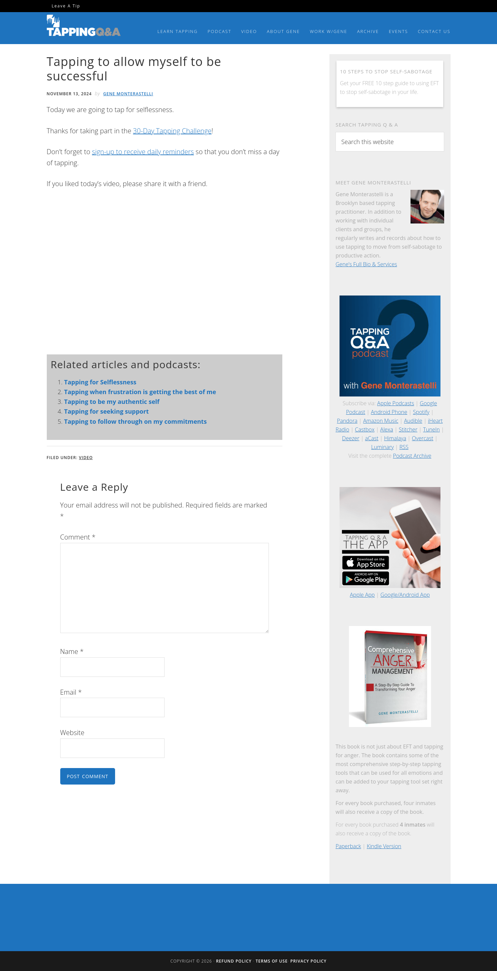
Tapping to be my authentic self (111, 401)
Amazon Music (380, 420)
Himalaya (395, 438)
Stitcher (408, 429)
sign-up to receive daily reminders (143, 151)
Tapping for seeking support (106, 411)
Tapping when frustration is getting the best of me (140, 392)
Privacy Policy (308, 961)
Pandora (347, 420)
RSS (404, 447)
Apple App (362, 594)
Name (72, 651)
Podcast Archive (412, 455)
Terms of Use (272, 961)
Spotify (421, 412)
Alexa (386, 429)
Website (72, 732)
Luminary (382, 447)
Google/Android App (405, 594)
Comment (78, 537)
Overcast (422, 438)
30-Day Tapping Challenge (172, 130)
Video (86, 457)
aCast (372, 438)
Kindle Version (384, 846)
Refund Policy (234, 961)
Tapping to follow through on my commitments (135, 421)
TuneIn (431, 429)
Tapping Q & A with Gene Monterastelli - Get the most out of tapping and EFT (84, 26)
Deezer (350, 438)
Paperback (348, 846)
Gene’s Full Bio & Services (366, 264)
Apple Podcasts (395, 403)
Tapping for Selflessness (100, 382)
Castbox (365, 429)
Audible (413, 420)
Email (71, 692)
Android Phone (389, 412)
